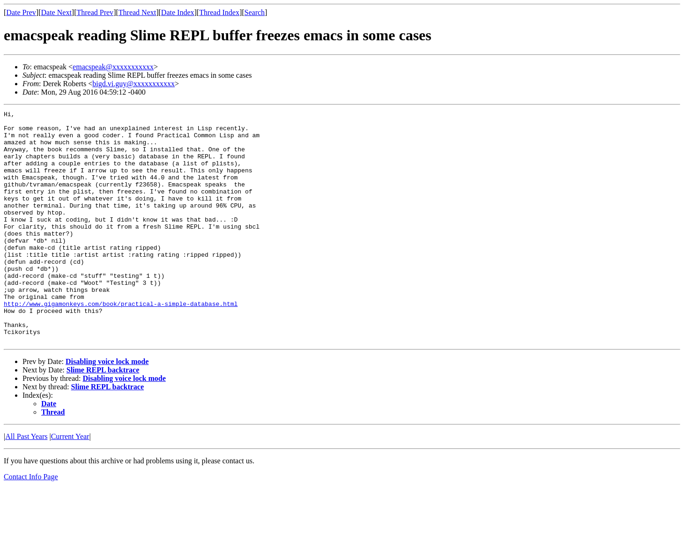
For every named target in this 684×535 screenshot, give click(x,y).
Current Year (70, 483)
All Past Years (26, 483)
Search (255, 12)
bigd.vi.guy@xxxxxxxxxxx (133, 84)
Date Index (177, 12)
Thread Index (219, 12)
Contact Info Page (31, 523)
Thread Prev (94, 12)
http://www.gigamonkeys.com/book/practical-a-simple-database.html (121, 343)
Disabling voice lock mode (107, 408)
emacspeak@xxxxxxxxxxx (113, 67)
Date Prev (21, 12)
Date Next (56, 12)
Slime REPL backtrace (103, 416)
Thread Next (137, 12)
